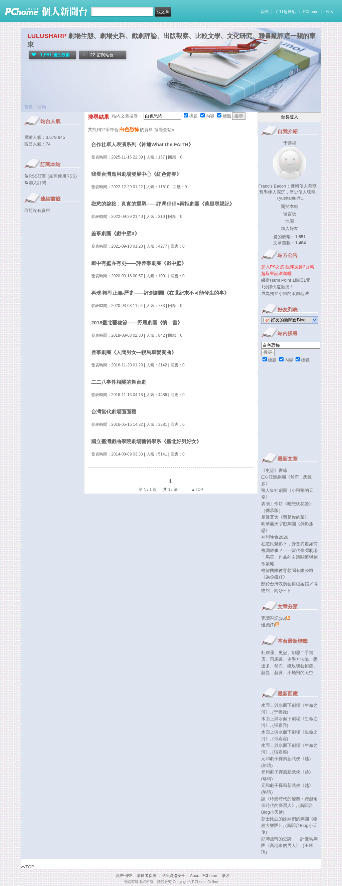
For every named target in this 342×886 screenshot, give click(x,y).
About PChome (203, 875)
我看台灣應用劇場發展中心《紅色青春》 (136, 174)
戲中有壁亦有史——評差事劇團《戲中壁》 (138, 263)
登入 (330, 11)
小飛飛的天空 (300, 672)
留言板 (289, 213)
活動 (41, 106)
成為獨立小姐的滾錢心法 (285, 293)
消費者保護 (147, 875)
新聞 (265, 11)
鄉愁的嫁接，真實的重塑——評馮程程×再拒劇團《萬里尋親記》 (162, 204)
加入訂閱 (37, 182)
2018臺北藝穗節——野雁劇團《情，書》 (136, 322)
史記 (283, 652)
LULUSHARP (46, 35)
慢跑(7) (268, 624)
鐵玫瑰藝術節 (300, 665)
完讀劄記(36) (273, 618)
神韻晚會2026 (274, 537)
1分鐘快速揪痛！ (277, 286)
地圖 (289, 221)
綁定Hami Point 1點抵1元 (285, 280)
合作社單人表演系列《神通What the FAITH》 (142, 144)
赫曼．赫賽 (272, 672)
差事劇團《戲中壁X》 (115, 233)
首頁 (28, 106)
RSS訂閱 (37, 176)
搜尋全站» (164, 129)
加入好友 (289, 228)
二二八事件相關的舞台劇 (118, 382)
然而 (278, 665)
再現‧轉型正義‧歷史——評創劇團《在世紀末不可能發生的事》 (160, 293)
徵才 (226, 875)
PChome (310, 11)
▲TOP (196, 489)
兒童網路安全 (173, 875)
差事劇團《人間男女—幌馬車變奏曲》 (133, 352)
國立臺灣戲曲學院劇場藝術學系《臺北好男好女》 (146, 441)
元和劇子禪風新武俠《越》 (287, 758)
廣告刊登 (124, 875)
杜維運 (267, 652)
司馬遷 (276, 659)
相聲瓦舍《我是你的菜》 (285, 517)
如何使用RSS (62, 176)
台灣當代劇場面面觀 (113, 411)
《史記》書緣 (274, 470)
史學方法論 (298, 659)
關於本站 (289, 206)
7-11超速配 (286, 11)
